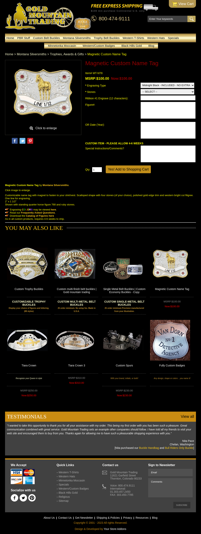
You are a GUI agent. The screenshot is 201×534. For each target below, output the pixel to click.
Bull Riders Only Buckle (179, 447)
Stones (90, 91)
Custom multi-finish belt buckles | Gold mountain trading (76, 290)
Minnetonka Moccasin (62, 45)
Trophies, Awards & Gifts (67, 54)
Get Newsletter (84, 517)
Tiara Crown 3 (76, 365)
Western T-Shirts (133, 38)
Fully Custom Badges (172, 365)
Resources (142, 517)
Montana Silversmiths (77, 38)
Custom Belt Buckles (46, 38)
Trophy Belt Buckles (106, 38)
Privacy (127, 517)
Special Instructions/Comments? (104, 148)
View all (187, 416)
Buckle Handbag (149, 447)
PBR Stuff (23, 38)
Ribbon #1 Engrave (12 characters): (107, 98)
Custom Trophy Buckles (29, 289)
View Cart (182, 4)
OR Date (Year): (95, 124)
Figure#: (90, 104)
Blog (151, 45)
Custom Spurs (124, 365)
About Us (49, 517)
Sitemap (64, 500)
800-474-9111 (114, 19)
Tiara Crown (28, 365)
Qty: (87, 169)
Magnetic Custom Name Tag (172, 289)
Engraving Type (95, 85)
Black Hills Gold (131, 45)
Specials (173, 38)
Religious (64, 496)
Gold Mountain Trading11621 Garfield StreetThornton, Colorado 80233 (126, 475)
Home (10, 38)
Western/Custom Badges (99, 45)
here (51, 215)
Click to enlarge (46, 128)
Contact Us (65, 517)
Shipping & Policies (108, 517)
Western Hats (156, 38)
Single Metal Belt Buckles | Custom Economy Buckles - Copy (124, 290)
